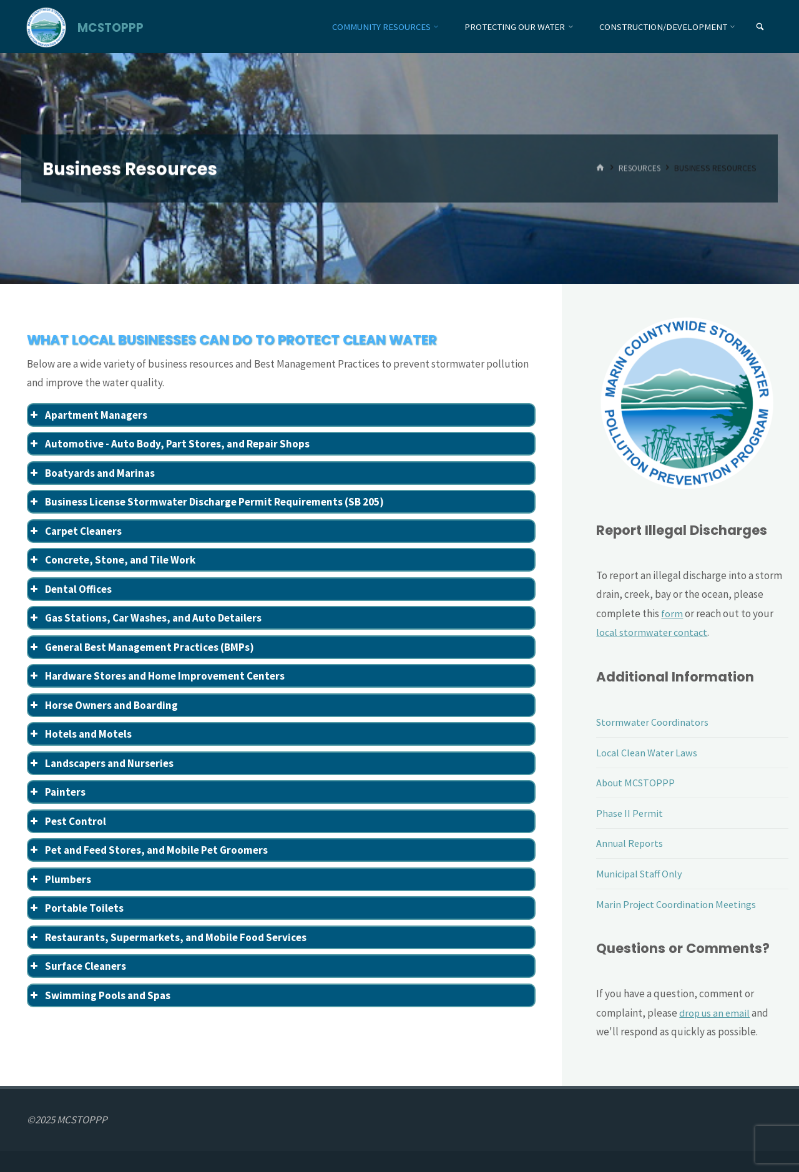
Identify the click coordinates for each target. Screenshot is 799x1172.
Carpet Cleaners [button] (75, 531)
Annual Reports (630, 843)
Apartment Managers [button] (87, 415)
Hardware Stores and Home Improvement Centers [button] (156, 676)
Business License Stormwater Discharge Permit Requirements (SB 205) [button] (206, 502)
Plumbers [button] (59, 879)
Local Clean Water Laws (647, 752)
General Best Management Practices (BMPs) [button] (141, 647)
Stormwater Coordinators (653, 722)
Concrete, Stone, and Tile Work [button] (111, 560)
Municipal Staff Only (641, 874)
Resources (638, 168)
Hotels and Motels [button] (80, 734)
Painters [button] (57, 792)
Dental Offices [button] (70, 589)
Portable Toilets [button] (76, 908)
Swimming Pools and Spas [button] (99, 995)
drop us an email (716, 1013)
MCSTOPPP (112, 27)
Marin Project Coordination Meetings (678, 904)
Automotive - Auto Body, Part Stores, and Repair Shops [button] (169, 444)
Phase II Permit (630, 813)
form (672, 613)
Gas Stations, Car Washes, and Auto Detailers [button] (145, 618)
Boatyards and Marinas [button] (91, 473)
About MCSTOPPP (637, 782)
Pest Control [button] (67, 821)
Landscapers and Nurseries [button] (101, 763)
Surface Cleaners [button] (77, 966)
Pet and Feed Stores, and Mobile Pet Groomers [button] (148, 850)
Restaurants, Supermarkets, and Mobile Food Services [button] (167, 937)
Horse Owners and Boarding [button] (103, 705)
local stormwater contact (653, 632)
